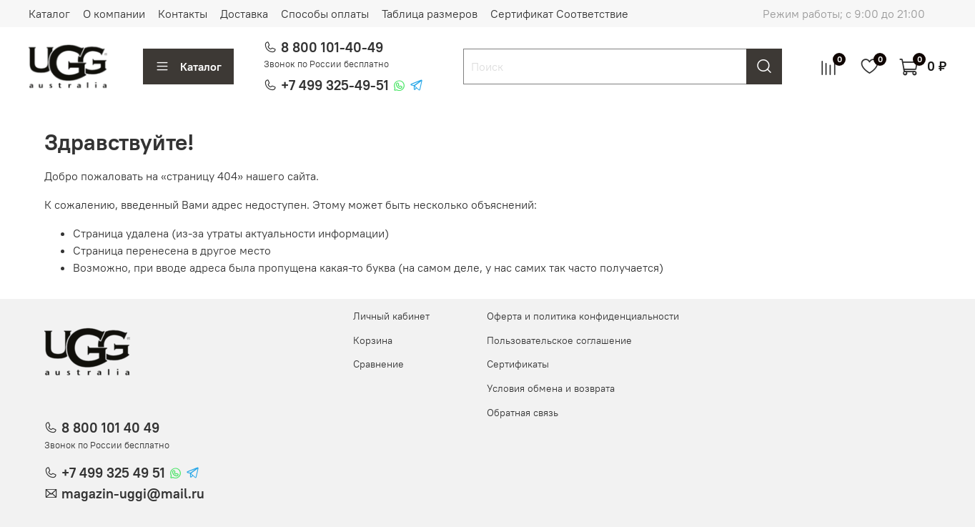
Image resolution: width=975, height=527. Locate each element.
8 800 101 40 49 (110, 427)
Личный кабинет (391, 316)
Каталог (49, 13)
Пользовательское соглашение (559, 340)
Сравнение (378, 364)
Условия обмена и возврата (551, 388)
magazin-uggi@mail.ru (132, 493)
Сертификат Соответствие (559, 13)
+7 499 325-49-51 (335, 85)
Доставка (244, 13)
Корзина (372, 340)
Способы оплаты (325, 13)
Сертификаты (518, 364)
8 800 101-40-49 (332, 47)
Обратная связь (522, 412)
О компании (114, 13)
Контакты (182, 13)
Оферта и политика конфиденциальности (583, 316)
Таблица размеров (429, 13)
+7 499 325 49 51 (113, 472)
